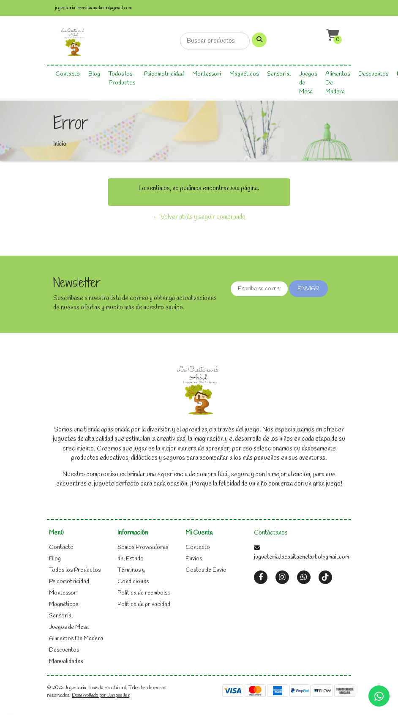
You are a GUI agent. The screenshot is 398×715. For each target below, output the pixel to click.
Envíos (193, 559)
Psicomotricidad (164, 74)
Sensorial (279, 74)
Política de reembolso (144, 593)
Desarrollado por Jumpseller (100, 695)
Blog (94, 74)
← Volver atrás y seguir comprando (199, 217)
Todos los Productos (122, 78)
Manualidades (66, 662)
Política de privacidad (143, 604)
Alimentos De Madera (337, 83)
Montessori (206, 74)
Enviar (308, 289)
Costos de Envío (205, 570)
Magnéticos (244, 74)
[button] (332, 35)
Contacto (67, 74)
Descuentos (373, 74)
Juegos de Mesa (308, 83)
